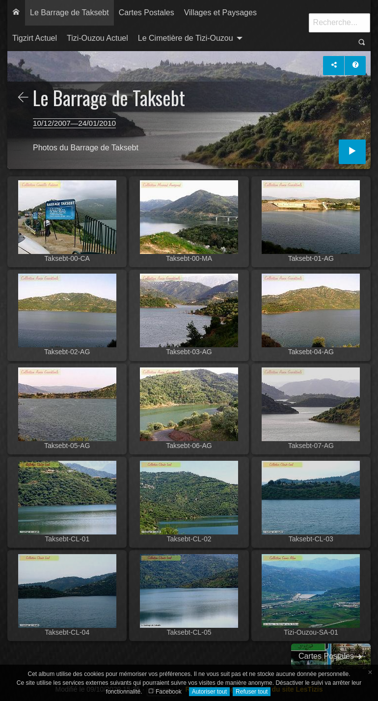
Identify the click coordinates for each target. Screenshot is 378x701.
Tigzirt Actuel (34, 38)
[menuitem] (16, 13)
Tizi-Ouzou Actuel (97, 38)
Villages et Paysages (220, 12)
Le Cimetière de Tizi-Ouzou (185, 38)
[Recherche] (339, 22)
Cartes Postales (146, 12)
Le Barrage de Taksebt (69, 12)
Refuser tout (252, 691)
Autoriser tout (209, 691)
